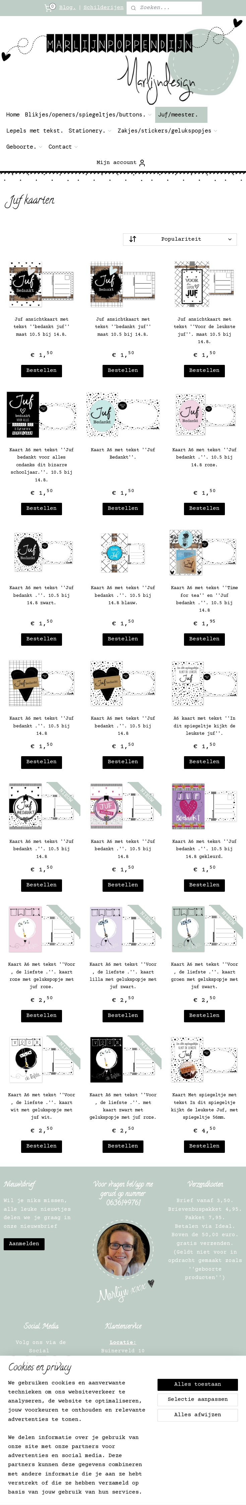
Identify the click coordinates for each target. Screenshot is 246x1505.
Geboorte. (24, 146)
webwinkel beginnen (214, 1482)
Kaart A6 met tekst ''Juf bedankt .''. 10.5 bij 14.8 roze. (204, 458)
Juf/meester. (181, 114)
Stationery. (90, 130)
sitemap (110, 1482)
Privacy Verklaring (42, 1404)
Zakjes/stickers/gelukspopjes (168, 130)
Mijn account (121, 163)
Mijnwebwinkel (136, 1493)
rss (128, 1482)
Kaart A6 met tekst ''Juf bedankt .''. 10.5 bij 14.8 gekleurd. (204, 849)
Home (13, 114)
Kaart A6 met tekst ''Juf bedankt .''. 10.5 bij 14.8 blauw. (123, 596)
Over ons (42, 1379)
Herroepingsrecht (42, 1387)
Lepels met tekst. (34, 130)
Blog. (67, 8)
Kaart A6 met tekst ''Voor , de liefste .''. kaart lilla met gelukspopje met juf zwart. (123, 976)
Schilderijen (103, 8)
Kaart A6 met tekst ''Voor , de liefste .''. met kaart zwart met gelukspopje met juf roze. (123, 1107)
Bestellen (41, 371)
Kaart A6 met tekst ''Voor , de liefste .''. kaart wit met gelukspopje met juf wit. (41, 1107)
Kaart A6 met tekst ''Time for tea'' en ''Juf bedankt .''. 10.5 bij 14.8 (204, 600)
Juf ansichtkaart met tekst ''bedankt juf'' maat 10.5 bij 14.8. (41, 327)
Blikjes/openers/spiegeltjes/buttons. (88, 114)
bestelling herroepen (162, 1482)
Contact (64, 146)
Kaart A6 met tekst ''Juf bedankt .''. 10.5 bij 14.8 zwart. (41, 596)
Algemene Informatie (42, 1396)
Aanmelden (24, 1244)
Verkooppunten (42, 1422)
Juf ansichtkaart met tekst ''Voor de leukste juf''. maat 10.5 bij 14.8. (204, 331)
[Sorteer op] (180, 239)
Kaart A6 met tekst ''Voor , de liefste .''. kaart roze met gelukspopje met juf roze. (41, 976)
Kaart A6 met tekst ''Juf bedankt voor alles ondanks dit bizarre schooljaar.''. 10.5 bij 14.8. (41, 465)
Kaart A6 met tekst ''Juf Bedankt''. (123, 454)
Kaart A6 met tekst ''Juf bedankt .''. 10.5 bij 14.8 (41, 726)
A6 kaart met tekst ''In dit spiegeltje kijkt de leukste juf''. (204, 726)
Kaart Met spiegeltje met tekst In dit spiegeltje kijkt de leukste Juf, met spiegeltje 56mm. (204, 1107)
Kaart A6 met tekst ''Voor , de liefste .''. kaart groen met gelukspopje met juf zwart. (204, 976)
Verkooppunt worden (41, 1413)
